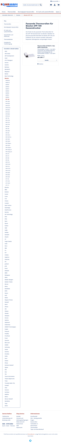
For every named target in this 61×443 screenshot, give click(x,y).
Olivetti (6, 313)
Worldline (7, 401)
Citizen (6, 201)
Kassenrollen (33, 422)
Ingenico (7, 257)
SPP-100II (8, 101)
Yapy (6, 403)
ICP (5, 252)
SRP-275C (8, 122)
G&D (6, 228)
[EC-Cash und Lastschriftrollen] (45, 11)
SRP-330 (7, 128)
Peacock (7, 331)
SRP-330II (8, 130)
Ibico (6, 246)
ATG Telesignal (8, 60)
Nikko (6, 297)
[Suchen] (40, 4)
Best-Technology (9, 76)
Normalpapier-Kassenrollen (11, 27)
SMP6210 (8, 82)
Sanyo (6, 349)
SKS (6, 369)
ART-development (9, 56)
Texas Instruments (9, 376)
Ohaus (6, 306)
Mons (6, 286)
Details (51, 60)
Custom (7, 203)
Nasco (6, 293)
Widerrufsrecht (20, 422)
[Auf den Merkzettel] (40, 64)
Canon (6, 194)
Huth (6, 243)
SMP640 (7, 84)
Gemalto (7, 234)
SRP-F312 (8, 166)
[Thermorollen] (12, 11)
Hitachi (6, 237)
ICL (5, 250)
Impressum (19, 427)
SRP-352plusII (9, 149)
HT (5, 239)
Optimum (7, 322)
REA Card (7, 342)
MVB (6, 291)
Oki (6, 309)
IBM (6, 248)
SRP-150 (7, 118)
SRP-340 (7, 133)
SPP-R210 (8, 105)
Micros (6, 284)
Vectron (7, 390)
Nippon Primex (9, 300)
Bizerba (7, 187)
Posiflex (7, 333)
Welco (6, 396)
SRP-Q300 (8, 172)
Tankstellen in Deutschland (34, 424)
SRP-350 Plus (8, 137)
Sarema (7, 351)
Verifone (7, 392)
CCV (6, 198)
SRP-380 (7, 158)
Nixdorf (7, 302)
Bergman (7, 71)
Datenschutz (19, 423)
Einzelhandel (33, 416)
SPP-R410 (8, 116)
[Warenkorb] (58, 4)
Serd (6, 358)
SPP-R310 (8, 112)
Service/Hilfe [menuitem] (54, 1)
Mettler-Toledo (8, 282)
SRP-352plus (8, 147)
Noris (6, 304)
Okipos (6, 311)
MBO (6, 273)
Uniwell (7, 385)
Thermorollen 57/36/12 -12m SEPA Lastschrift (46, 46)
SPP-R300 (8, 109)
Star (6, 372)
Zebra (6, 405)
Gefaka (6, 232)
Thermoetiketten (8, 39)
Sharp (6, 363)
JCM (6, 266)
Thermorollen (7, 24)
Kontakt (18, 416)
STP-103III (8, 183)
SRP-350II (8, 139)
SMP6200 (8, 80)
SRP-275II (8, 124)
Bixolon (7, 78)
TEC (6, 374)
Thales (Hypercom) (9, 378)
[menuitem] (32, 4)
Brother (7, 192)
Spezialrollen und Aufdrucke (8, 35)
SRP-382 (7, 160)
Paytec (6, 329)
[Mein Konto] (54, 4)
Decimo (7, 212)
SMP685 (7, 91)
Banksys (7, 67)
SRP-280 (7, 126)
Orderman (7, 324)
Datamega (7, 207)
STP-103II (8, 181)
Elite (6, 219)
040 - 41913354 (7, 424)
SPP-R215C (8, 107)
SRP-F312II (8, 168)
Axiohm (7, 65)
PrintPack (7, 336)
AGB (17, 425)
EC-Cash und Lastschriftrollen (8, 30)
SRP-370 (7, 153)
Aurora (6, 62)
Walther (7, 394)
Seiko (6, 356)
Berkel (6, 74)
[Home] (4, 11)
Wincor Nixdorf (9, 399)
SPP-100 (7, 99)
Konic (6, 268)
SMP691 (7, 95)
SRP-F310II (8, 164)
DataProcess (8, 210)
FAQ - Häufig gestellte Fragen (36, 419)
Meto (6, 277)
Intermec (7, 259)
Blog (5, 21)
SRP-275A (8, 120)
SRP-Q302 (8, 174)
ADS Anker (7, 53)
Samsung (7, 347)
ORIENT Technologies (10, 327)
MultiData (7, 288)
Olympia (7, 315)
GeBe (6, 230)
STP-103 (7, 179)
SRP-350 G (8, 135)
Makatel (7, 270)
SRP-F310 (8, 162)
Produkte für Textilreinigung (8, 43)
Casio (6, 196)
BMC (6, 189)
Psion (6, 338)
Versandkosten (31, 434)
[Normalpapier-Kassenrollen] (26, 11)
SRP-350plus (8, 143)
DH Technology (9, 214)
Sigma (6, 367)
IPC (5, 261)
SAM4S (6, 345)
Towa (6, 381)
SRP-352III (8, 145)
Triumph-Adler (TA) (10, 383)
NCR (6, 295)
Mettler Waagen (9, 279)
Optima (7, 320)
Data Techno (8, 205)
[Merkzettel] (50, 4)
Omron (6, 318)
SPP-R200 (8, 103)
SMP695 (7, 97)
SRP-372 (7, 156)
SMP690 (7, 93)
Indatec (7, 255)
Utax (6, 387)
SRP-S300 (8, 177)
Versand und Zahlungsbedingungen (22, 419)
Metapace (7, 275)
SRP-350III (8, 141)
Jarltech (7, 264)
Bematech (7, 69)
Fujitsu (6, 225)
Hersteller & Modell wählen (11, 48)
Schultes (7, 354)
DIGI (6, 216)
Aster (6, 58)
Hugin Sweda (8, 241)
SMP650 (7, 86)
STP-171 (7, 185)
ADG (6, 51)
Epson (6, 223)
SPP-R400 (8, 114)
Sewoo (6, 360)
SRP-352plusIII (9, 151)
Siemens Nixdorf (9, 365)
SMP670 (7, 89)
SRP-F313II (8, 170)
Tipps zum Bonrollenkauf (37, 429)
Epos (6, 221)
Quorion (7, 340)
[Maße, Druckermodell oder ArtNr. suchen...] (32, 4)
